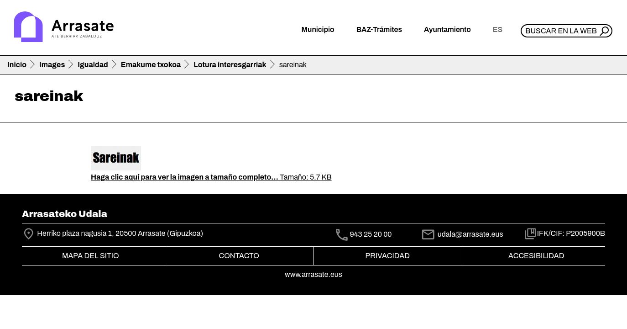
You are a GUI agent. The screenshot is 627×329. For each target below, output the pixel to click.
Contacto (239, 256)
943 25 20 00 (371, 235)
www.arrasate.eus (313, 274)
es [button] (497, 29)
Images (52, 65)
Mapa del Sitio (90, 256)
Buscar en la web (561, 31)
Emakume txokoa (151, 65)
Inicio (16, 65)
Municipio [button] (318, 29)
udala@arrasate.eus (462, 234)
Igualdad (93, 65)
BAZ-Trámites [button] (379, 29)
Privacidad (388, 256)
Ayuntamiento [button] (447, 29)
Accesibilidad (536, 256)
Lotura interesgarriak (229, 65)
